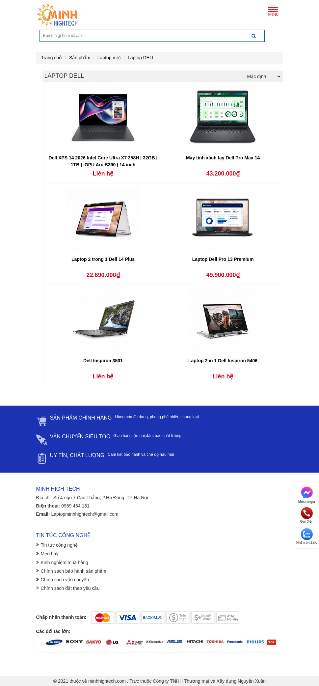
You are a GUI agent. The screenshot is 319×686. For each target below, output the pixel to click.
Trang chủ (51, 57)
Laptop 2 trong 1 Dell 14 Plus (103, 259)
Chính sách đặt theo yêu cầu (70, 588)
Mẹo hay (50, 553)
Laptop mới (108, 57)
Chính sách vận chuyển (65, 579)
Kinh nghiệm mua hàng (64, 562)
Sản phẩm (79, 57)
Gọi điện (306, 515)
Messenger (306, 494)
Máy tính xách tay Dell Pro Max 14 (223, 157)
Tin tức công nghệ (59, 545)
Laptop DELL (141, 57)
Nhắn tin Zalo (306, 536)
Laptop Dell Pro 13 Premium (223, 259)
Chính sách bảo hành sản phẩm (73, 571)
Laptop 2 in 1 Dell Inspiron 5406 (222, 360)
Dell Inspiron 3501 (103, 360)
